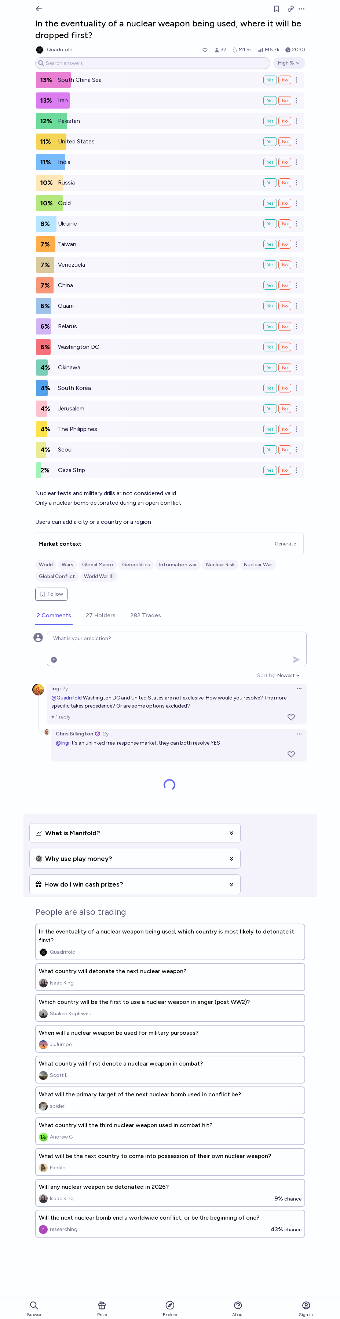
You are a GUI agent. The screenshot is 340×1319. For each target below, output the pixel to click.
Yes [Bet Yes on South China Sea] (270, 80)
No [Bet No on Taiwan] (285, 244)
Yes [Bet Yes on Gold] (270, 203)
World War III (99, 576)
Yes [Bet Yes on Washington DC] (270, 347)
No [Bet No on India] (285, 162)
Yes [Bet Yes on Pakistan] (270, 121)
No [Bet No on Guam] (285, 305)
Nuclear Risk (220, 565)
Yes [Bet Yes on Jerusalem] (270, 408)
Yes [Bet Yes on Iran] (270, 100)
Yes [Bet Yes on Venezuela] (270, 264)
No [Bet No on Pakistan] (285, 121)
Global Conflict (57, 576)
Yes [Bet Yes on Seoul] (270, 449)
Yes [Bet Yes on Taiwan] (270, 244)
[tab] (54, 616)
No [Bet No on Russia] (285, 182)
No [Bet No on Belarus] (285, 326)
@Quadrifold (66, 698)
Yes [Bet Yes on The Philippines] (270, 429)
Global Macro (97, 565)
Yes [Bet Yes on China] (270, 285)
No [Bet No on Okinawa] (285, 367)
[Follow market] (276, 9)
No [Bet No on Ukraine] (285, 223)
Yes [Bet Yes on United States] (270, 141)
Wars (67, 565)
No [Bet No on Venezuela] (285, 264)
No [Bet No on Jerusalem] (285, 408)
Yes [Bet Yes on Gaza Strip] (270, 470)
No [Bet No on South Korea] (285, 388)
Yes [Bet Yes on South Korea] (270, 388)
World (46, 565)
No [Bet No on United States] (285, 141)
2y (65, 689)
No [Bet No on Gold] (285, 203)
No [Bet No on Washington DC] (285, 347)
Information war (178, 565)
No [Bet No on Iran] (285, 100)
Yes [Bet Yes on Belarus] (270, 326)
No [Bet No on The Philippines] (285, 429)
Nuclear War (258, 565)
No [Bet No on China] (285, 285)
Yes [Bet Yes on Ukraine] (270, 223)
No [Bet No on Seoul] (285, 449)
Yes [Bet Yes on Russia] (270, 182)
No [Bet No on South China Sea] (285, 80)
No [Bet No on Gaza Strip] (285, 470)
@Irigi (62, 743)
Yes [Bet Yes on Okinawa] (270, 367)
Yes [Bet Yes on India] (270, 162)
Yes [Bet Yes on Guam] (270, 305)
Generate (285, 544)
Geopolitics (136, 565)
